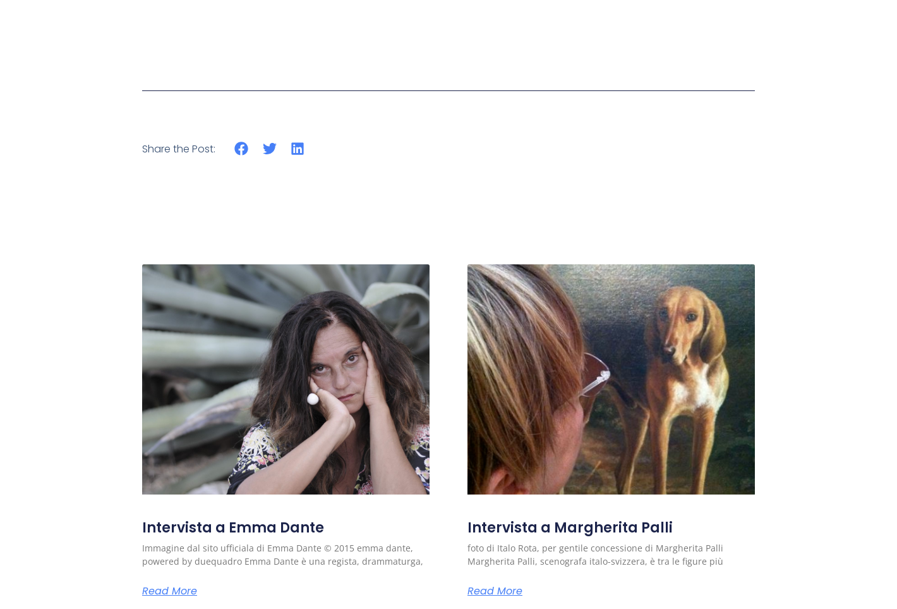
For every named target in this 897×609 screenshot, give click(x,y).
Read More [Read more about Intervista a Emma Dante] (169, 591)
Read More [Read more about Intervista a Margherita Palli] (494, 591)
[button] (241, 149)
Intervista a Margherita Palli (570, 528)
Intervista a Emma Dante (233, 528)
